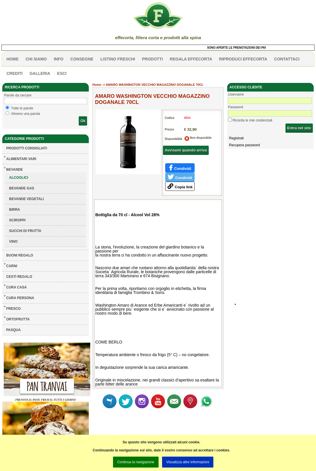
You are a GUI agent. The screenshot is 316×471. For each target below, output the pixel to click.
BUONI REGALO (19, 255)
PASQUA (13, 330)
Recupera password (244, 145)
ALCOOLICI (18, 178)
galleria (39, 73)
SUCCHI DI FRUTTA (25, 231)
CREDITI (14, 73)
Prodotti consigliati (26, 148)
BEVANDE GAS (21, 188)
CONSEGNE (81, 59)
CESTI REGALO (19, 277)
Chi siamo (36, 59)
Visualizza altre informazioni (187, 462)
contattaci (287, 59)
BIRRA (14, 210)
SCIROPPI (17, 220)
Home (96, 84)
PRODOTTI (152, 59)
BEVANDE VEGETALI (26, 199)
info (58, 59)
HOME (12, 59)
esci (62, 73)
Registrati (236, 138)
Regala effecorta (191, 59)
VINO (13, 242)
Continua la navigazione (135, 462)
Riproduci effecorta (243, 59)
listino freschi (117, 59)
